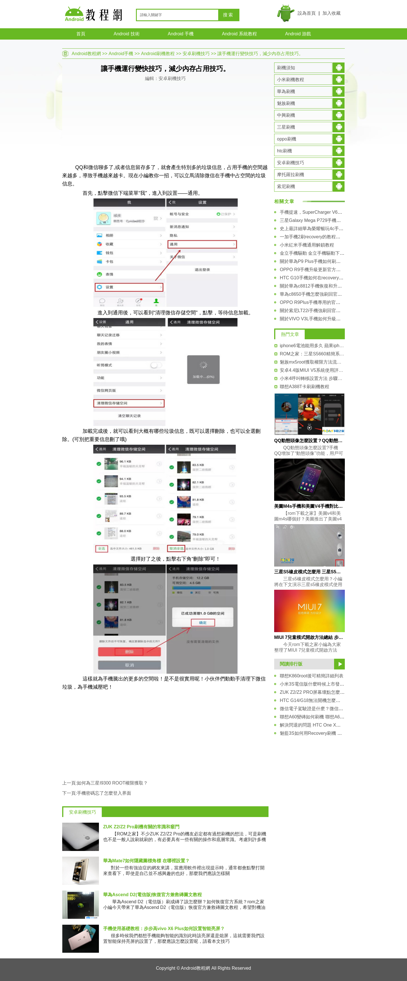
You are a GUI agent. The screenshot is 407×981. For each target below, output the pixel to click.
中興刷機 (286, 115)
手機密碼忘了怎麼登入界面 (104, 793)
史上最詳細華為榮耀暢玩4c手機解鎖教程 (320, 228)
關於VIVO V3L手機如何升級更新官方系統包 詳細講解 (333, 318)
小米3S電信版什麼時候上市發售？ (314, 684)
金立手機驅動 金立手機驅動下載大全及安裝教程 (328, 253)
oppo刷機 (286, 139)
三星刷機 (286, 127)
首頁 (80, 33)
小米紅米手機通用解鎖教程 (307, 245)
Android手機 (121, 53)
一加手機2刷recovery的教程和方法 (314, 236)
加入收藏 (331, 13)
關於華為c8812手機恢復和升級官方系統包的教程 (329, 286)
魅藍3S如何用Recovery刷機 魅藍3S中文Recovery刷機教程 (339, 733)
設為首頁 (307, 13)
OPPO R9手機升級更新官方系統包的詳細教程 (326, 269)
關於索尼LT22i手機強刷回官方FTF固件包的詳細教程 (332, 310)
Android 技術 (127, 33)
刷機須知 (286, 67)
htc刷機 (284, 150)
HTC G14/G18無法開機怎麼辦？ (312, 700)
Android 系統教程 (239, 33)
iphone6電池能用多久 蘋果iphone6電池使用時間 (312, 345)
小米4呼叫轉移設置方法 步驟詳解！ (312, 378)
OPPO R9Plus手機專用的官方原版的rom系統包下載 (332, 302)
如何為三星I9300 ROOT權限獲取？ (112, 783)
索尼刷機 (286, 186)
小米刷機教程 (290, 79)
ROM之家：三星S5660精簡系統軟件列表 (312, 353)
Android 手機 (181, 33)
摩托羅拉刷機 (290, 174)
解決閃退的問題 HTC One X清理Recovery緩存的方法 (333, 725)
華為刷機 (286, 91)
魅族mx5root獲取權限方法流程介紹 (312, 362)
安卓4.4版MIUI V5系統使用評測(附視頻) (312, 370)
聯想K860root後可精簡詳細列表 (311, 675)
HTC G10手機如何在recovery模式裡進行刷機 (325, 277)
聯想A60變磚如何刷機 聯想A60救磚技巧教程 (324, 716)
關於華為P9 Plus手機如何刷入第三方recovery (326, 261)
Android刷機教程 (158, 53)
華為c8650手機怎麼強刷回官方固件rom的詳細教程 (330, 294)
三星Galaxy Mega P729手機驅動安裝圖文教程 (326, 220)
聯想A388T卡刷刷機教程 (304, 386)
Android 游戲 (298, 33)
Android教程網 (86, 53)
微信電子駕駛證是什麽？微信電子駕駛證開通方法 (329, 708)
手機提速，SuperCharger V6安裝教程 (318, 212)
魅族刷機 (286, 103)
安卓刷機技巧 (196, 53)
